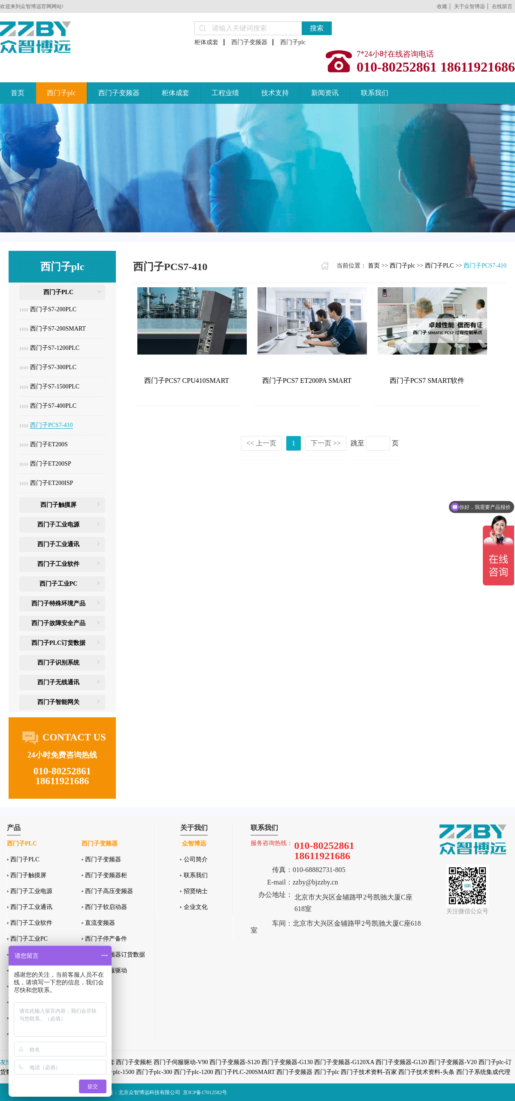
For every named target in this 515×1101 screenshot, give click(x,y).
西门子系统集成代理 (483, 1072)
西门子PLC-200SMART (245, 1072)
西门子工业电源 (58, 524)
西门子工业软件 (58, 564)
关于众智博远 (469, 6)
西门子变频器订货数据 (115, 954)
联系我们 (374, 92)
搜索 (317, 28)
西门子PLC (58, 292)
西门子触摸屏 (58, 505)
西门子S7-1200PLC (54, 348)
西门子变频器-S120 (234, 1062)
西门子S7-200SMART (58, 328)
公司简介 (196, 859)
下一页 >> (326, 443)
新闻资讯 (325, 92)
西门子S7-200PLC (53, 309)
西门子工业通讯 (58, 544)
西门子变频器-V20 (452, 1062)
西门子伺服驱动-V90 (181, 1062)
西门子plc (293, 42)
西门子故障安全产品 (58, 623)
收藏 (442, 6)
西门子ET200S (49, 444)
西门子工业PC (58, 584)
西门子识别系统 (58, 662)
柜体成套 (206, 42)
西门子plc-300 (154, 1072)
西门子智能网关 (58, 702)
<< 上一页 (261, 443)
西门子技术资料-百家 (369, 1072)
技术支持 (275, 92)
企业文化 (196, 907)
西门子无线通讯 (58, 682)
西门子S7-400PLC (53, 406)
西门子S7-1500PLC (54, 386)
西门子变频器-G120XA (344, 1062)
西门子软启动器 (106, 907)
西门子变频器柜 (106, 875)
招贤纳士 (196, 891)
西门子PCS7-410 (51, 425)
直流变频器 (100, 923)
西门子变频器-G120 (401, 1062)
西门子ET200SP (50, 463)
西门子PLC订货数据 (58, 643)
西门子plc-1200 (193, 1072)
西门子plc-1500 (114, 1072)
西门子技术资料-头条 (426, 1072)
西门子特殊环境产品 (58, 603)
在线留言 (502, 6)
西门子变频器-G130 (287, 1062)
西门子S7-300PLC (53, 367)
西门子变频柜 (134, 1062)
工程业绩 (225, 92)
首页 (17, 92)
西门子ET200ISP (51, 483)
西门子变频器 (249, 42)
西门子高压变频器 (109, 891)
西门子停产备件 (106, 939)
